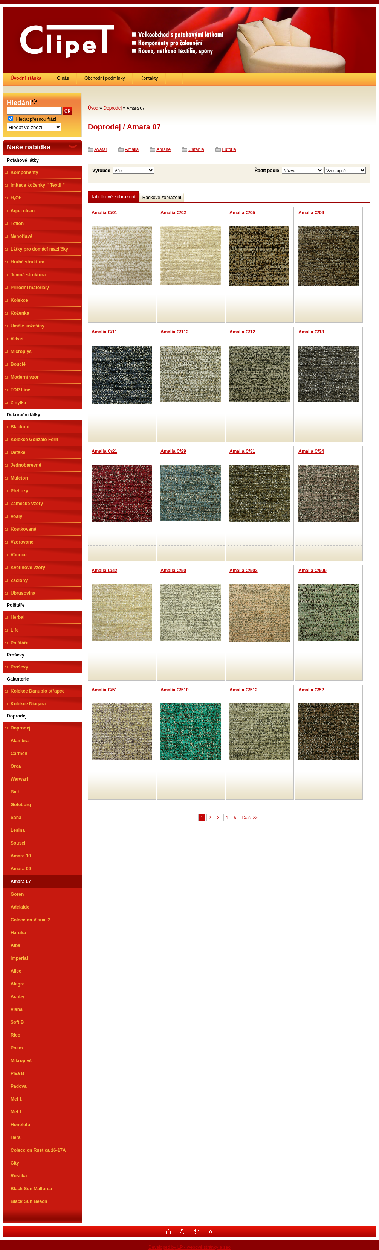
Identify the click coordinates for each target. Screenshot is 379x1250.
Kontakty (149, 78)
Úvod (93, 108)
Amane (163, 149)
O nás (63, 78)
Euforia (229, 149)
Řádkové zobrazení (161, 197)
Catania (196, 149)
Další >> (250, 817)
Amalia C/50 (173, 570)
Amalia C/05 (242, 212)
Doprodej (112, 108)
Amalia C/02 (173, 212)
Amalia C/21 (104, 451)
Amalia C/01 (104, 212)
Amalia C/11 (104, 332)
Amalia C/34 (311, 451)
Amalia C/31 (242, 451)
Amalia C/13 (311, 332)
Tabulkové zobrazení (113, 196)
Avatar (100, 149)
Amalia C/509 (312, 570)
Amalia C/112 (174, 332)
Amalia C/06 (311, 212)
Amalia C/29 (173, 451)
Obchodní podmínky (104, 78)
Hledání (19, 103)
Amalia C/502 (243, 570)
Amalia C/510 (174, 690)
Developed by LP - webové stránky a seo (189, 1247)
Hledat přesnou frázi (35, 119)
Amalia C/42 (104, 570)
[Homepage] (26, 78)
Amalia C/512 (243, 690)
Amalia (132, 149)
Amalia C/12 (242, 332)
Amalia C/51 (104, 690)
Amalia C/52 (311, 690)
